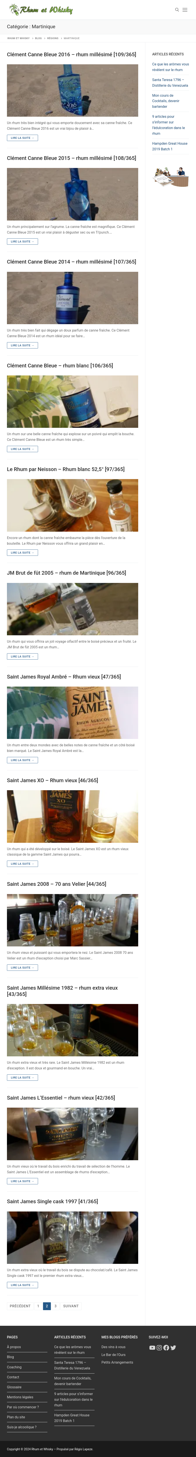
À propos (14, 1347)
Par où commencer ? (23, 1407)
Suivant (71, 1306)
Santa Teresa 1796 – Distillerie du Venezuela (170, 83)
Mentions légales (20, 1397)
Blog (10, 1357)
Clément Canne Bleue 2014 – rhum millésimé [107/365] (71, 262)
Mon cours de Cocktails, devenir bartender (165, 101)
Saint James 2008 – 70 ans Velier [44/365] (56, 884)
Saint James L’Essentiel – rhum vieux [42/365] (61, 1098)
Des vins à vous (113, 1347)
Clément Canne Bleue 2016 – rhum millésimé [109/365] (71, 54)
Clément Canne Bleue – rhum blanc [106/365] (60, 366)
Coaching (14, 1367)
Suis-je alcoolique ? (22, 1427)
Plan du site (16, 1417)
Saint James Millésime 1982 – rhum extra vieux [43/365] (62, 991)
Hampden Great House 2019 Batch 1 (170, 146)
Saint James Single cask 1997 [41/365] (52, 1201)
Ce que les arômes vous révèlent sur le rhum (170, 67)
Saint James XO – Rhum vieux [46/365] (52, 780)
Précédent (20, 1306)
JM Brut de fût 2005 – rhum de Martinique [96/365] (66, 573)
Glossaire (14, 1387)
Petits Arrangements (117, 1362)
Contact (13, 1377)
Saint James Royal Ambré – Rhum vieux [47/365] (64, 677)
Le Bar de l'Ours (113, 1355)
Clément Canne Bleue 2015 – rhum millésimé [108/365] (71, 158)
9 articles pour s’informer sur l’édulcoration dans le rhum (168, 125)
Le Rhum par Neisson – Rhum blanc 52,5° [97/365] (66, 469)
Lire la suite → (22, 137)
